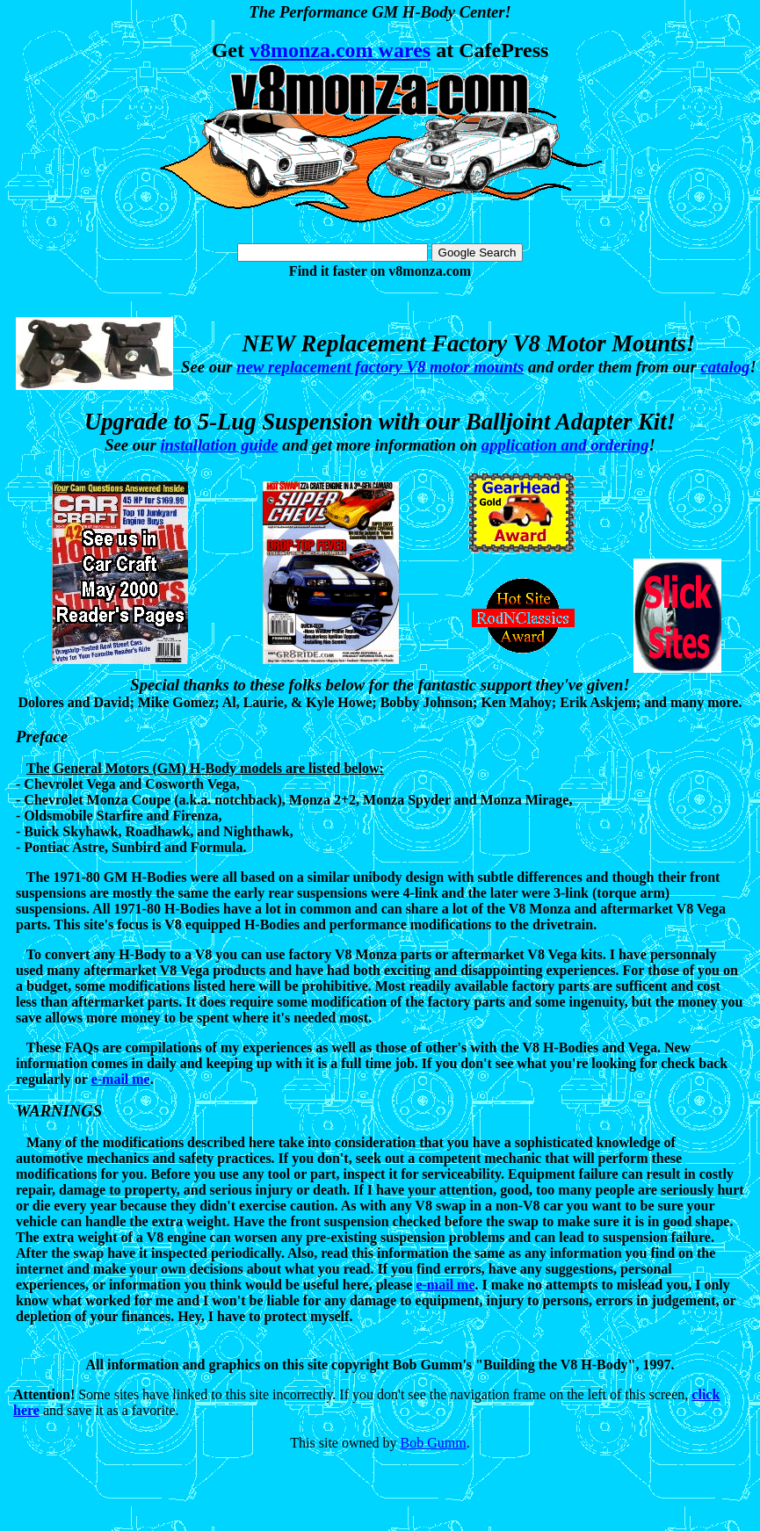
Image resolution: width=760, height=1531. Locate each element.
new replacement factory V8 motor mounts (380, 366)
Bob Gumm (434, 1442)
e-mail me (120, 1079)
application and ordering (565, 445)
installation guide (219, 445)
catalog (724, 366)
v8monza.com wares (340, 50)
